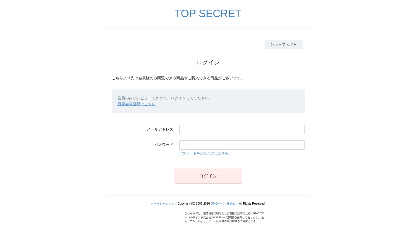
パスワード (163, 145)
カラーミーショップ (164, 203)
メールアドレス (160, 129)
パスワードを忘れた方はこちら (203, 153)
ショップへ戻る (283, 44)
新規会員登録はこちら (137, 104)
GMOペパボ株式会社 (224, 203)
